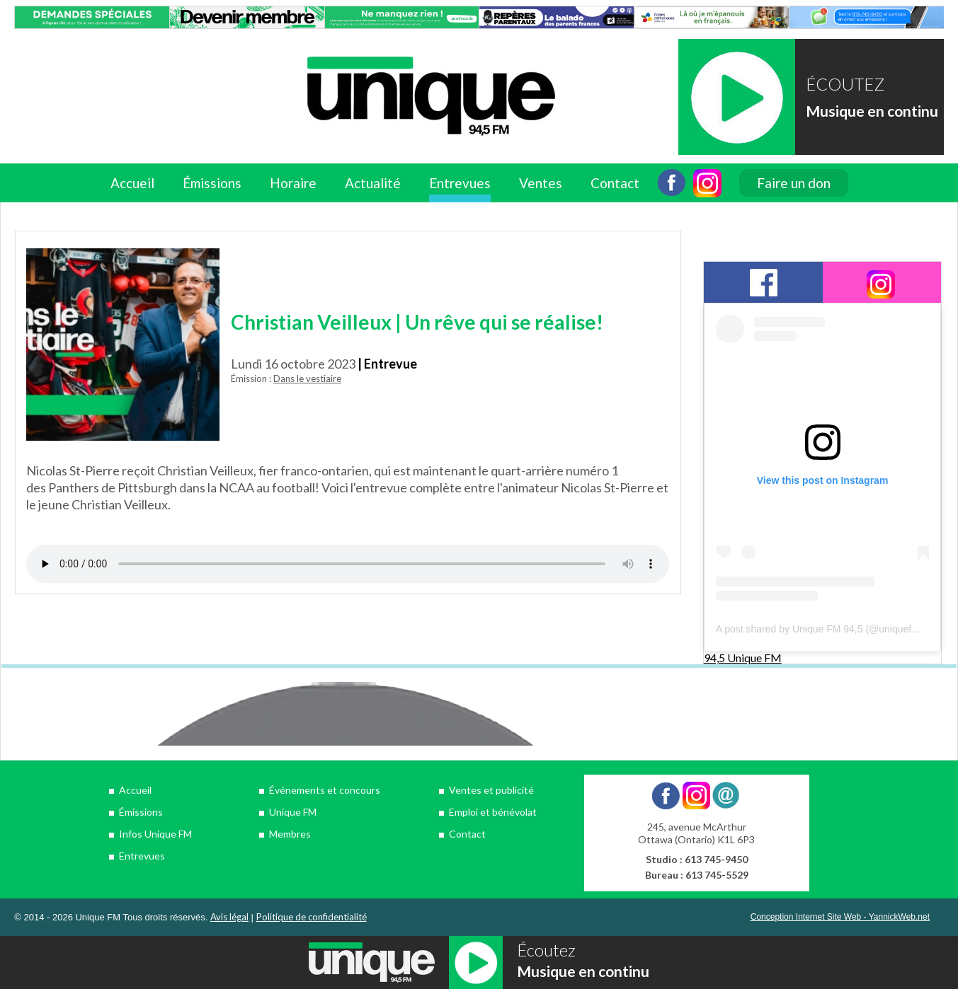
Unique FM (293, 812)
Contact (615, 183)
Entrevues (460, 183)
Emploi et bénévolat (493, 812)
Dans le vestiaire (307, 378)
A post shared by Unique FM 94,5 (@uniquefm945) (828, 629)
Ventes (540, 183)
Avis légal (229, 917)
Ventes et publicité (491, 790)
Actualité (373, 183)
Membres (290, 834)
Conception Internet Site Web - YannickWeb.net (840, 917)
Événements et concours (324, 790)
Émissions (212, 183)
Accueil (132, 183)
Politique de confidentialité (311, 917)
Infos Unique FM (155, 834)
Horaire (293, 183)
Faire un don (794, 183)
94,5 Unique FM (743, 657)
